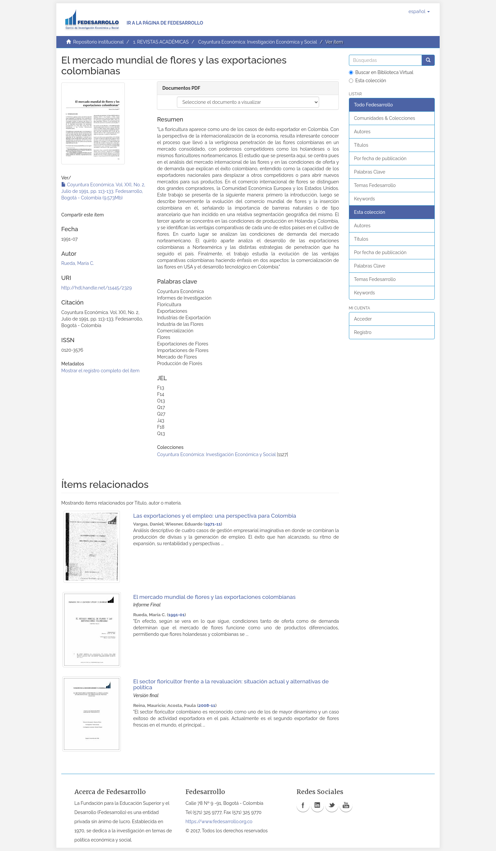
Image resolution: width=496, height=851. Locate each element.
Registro (363, 332)
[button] (419, 11)
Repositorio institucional (98, 42)
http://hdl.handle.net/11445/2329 (96, 287)
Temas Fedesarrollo (375, 185)
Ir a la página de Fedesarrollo (164, 23)
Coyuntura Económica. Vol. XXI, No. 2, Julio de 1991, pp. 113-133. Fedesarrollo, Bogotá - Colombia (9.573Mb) (103, 191)
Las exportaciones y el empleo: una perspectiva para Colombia (214, 515)
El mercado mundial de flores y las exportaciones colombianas (214, 597)
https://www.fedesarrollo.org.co (218, 821)
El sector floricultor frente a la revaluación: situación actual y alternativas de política (231, 684)
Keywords (364, 198)
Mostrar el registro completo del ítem (100, 370)
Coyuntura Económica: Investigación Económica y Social (257, 42)
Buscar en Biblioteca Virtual (381, 72)
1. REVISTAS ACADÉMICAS (160, 42)
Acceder (363, 319)
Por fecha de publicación (380, 158)
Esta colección (367, 80)
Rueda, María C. (77, 263)
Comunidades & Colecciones (384, 118)
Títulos (361, 145)
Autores (362, 131)
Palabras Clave (369, 172)
